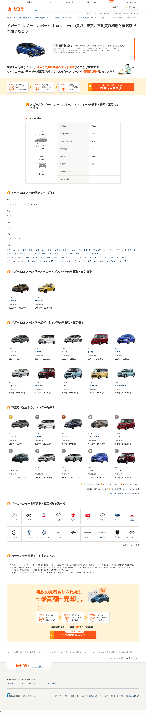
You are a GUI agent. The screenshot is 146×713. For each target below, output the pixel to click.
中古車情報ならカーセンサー (15, 683)
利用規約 (73, 696)
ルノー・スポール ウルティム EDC (19, 254)
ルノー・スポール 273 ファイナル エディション (89, 250)
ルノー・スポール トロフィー (58, 257)
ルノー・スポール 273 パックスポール (55, 250)
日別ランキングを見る (91, 484)
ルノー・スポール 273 (31, 250)
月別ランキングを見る (131, 484)
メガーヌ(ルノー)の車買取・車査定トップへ (121, 658)
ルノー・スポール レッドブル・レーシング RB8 (111, 261)
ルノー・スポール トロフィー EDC (84, 257)
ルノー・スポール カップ (71, 254)
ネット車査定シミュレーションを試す (125, 489)
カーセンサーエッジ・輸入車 (47, 683)
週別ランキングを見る (111, 484)
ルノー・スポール (13, 250)
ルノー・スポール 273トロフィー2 (122, 250)
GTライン (33, 204)
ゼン (8, 227)
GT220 (24, 204)
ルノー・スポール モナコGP (42, 261)
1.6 (8, 204)
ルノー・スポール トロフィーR (18, 261)
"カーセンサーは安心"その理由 (88, 696)
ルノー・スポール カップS (93, 254)
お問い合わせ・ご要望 (116, 696)
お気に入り (131, 7)
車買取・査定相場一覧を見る (97, 489)
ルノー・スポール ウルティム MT (47, 254)
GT (18, 204)
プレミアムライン (13, 239)
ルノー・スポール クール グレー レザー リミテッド (25, 257)
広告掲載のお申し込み (132, 696)
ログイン (116, 7)
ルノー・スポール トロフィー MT (112, 257)
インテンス (11, 216)
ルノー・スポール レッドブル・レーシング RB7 (73, 261)
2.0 (13, 204)
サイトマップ (135, 13)
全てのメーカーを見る (131, 545)
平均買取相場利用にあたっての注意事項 (124, 493)
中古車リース (31, 683)
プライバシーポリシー (62, 696)
